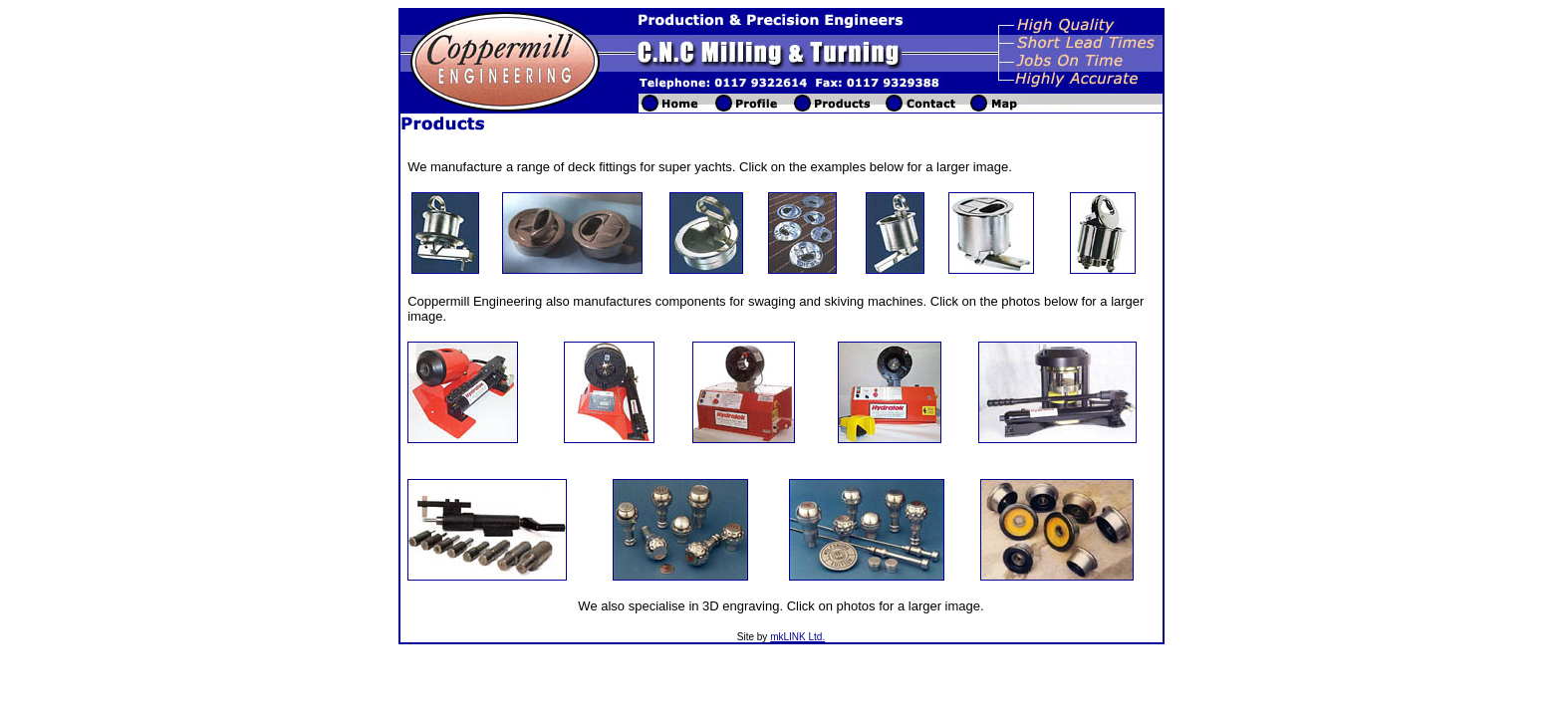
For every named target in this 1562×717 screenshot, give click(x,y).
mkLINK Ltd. (797, 636)
